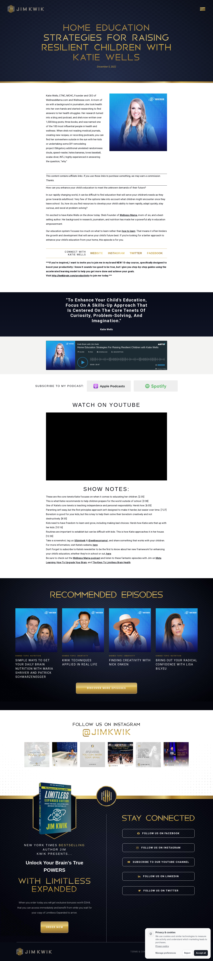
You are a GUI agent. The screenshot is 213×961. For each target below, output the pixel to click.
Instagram (116, 253)
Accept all (201, 953)
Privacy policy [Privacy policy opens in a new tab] (162, 946)
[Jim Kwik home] (34, 952)
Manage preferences (165, 953)
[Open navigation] (202, 9)
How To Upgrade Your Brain (72, 562)
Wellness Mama (128, 215)
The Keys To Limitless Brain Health (111, 562)
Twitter (136, 253)
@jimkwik (80, 540)
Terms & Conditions (142, 951)
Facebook (155, 253)
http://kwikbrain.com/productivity (71, 275)
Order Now (54, 927)
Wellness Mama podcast (86, 558)
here (95, 545)
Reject (187, 953)
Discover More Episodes (106, 688)
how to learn (128, 231)
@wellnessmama (97, 540)
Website (96, 253)
